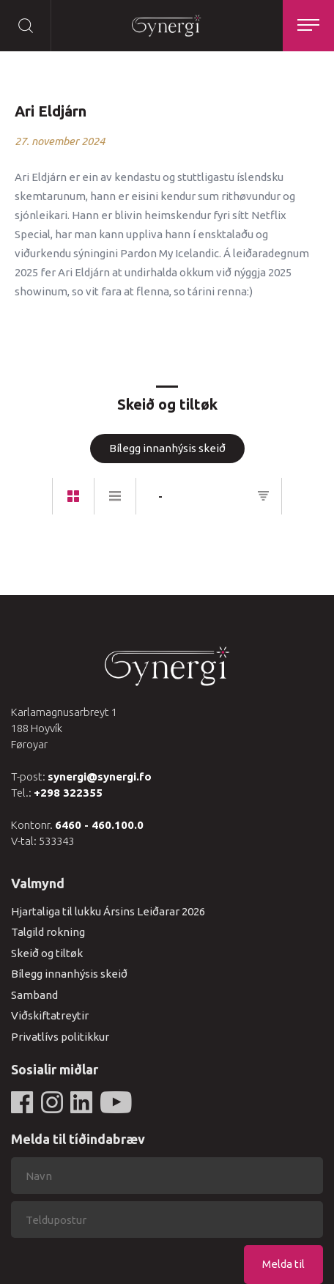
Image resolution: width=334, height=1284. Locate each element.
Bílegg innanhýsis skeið (167, 448)
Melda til (283, 1264)
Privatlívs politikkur (60, 1036)
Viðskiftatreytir (50, 1015)
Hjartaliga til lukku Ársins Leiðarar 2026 (108, 911)
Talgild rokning (48, 932)
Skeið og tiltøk (47, 953)
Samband (34, 995)
